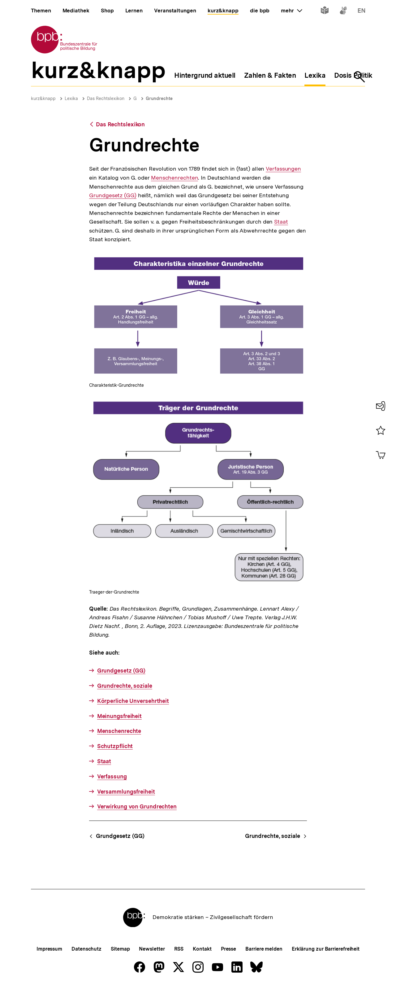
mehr (291, 10)
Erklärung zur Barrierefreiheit (325, 949)
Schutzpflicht (115, 746)
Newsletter (152, 949)
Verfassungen (283, 168)
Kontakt (202, 949)
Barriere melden (263, 949)
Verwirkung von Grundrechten (137, 806)
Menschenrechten (174, 177)
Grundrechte (159, 98)
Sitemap (120, 949)
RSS (179, 949)
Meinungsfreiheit (119, 716)
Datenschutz (86, 949)
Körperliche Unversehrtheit (133, 701)
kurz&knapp (43, 98)
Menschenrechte (119, 731)
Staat (281, 221)
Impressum (49, 949)
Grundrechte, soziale (124, 685)
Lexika (71, 98)
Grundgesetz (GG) (112, 195)
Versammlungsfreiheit (126, 791)
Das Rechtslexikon (105, 98)
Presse (228, 949)
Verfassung (112, 776)
